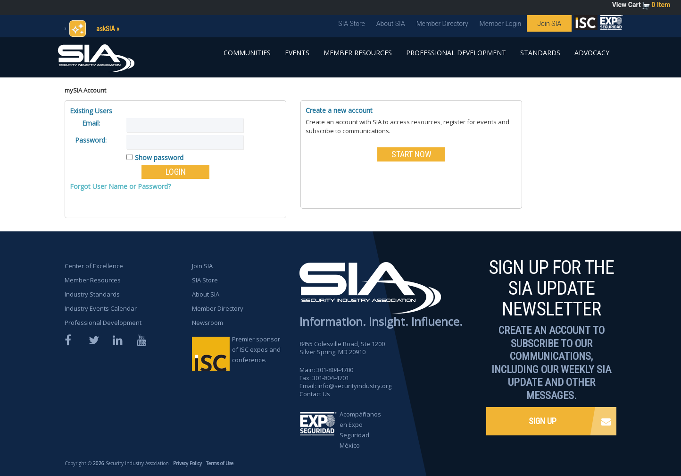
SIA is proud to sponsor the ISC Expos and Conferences (586, 24)
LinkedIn (118, 340)
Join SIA (549, 23)
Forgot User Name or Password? (120, 186)
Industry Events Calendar (101, 308)
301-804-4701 (330, 378)
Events (297, 52)
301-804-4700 (334, 370)
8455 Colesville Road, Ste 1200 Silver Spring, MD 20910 (342, 348)
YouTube (142, 340)
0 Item (660, 4)
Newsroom (207, 322)
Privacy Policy (187, 463)
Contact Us (314, 394)
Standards (540, 52)
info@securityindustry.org (354, 386)
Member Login (501, 23)
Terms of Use (219, 463)
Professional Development (456, 52)
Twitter (94, 340)
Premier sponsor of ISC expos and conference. (256, 349)
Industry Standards (92, 294)
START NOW (411, 154)
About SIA (390, 23)
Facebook (70, 340)
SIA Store (351, 23)
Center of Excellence (94, 266)
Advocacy (591, 52)
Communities (247, 52)
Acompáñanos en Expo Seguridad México (360, 430)
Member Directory (442, 23)
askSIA (105, 29)
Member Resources (358, 52)
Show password (159, 157)
